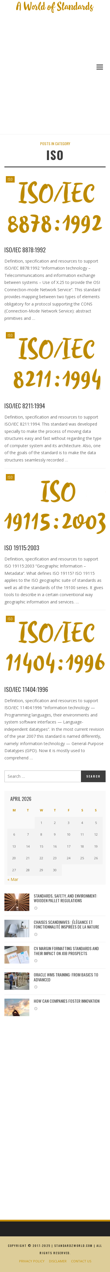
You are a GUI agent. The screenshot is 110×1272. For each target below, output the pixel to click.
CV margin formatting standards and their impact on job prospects (66, 950)
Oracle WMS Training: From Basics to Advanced (66, 977)
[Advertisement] (55, 77)
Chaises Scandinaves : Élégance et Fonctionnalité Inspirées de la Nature (66, 924)
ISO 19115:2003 (21, 547)
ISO (10, 179)
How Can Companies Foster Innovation (66, 1001)
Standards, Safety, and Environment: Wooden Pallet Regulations (65, 898)
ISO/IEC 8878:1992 (25, 249)
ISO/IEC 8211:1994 (24, 405)
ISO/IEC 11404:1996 (26, 689)
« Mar (12, 879)
